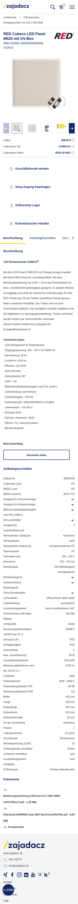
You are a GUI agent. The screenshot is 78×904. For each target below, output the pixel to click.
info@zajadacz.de (16, 866)
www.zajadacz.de (13, 853)
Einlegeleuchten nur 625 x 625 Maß (23, 22)
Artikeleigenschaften (42, 238)
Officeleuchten (32, 17)
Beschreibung (13, 238)
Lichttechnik (9, 17)
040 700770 (12, 860)
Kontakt (7, 882)
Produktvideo (13, 827)
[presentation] (6, 128)
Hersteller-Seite (36, 455)
